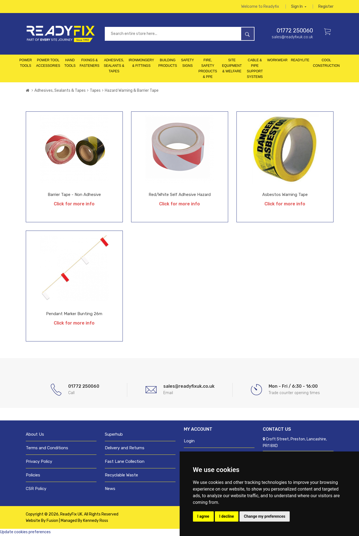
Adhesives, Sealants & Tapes (114, 66)
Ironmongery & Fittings (141, 63)
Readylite (300, 61)
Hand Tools (69, 63)
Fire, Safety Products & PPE (207, 69)
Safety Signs (187, 63)
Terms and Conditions (47, 448)
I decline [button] (226, 516)
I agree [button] (203, 516)
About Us (35, 434)
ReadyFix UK (71, 514)
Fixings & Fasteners (89, 63)
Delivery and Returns (124, 448)
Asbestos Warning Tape (285, 195)
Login (189, 441)
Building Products (167, 63)
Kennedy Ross (95, 521)
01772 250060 (295, 31)
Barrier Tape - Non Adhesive (74, 195)
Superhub (114, 434)
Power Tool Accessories (48, 63)
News (110, 489)
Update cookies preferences (25, 532)
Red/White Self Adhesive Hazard (180, 195)
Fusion (52, 521)
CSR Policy (36, 489)
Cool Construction (326, 63)
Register (325, 6)
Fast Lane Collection (124, 462)
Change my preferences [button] (264, 516)
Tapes (95, 91)
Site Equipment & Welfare (232, 66)
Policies (33, 475)
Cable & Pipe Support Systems (255, 69)
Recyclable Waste (121, 475)
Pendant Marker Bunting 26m (74, 314)
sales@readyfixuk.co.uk (292, 37)
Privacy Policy (39, 462)
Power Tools (25, 63)
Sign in (298, 6)
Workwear (277, 61)
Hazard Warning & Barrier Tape (132, 91)
